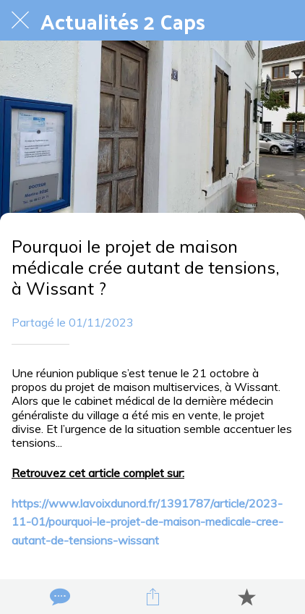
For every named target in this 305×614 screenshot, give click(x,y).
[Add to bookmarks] (246, 596)
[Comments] (58, 596)
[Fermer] (20, 20)
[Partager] (152, 596)
